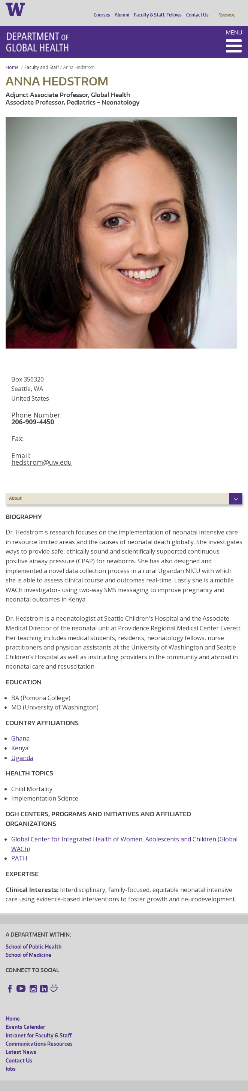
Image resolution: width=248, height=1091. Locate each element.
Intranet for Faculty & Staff (39, 1025)
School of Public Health (33, 936)
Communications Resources (39, 1033)
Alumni (120, 8)
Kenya (19, 737)
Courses (100, 8)
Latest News (21, 1041)
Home (12, 57)
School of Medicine (28, 944)
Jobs (11, 1058)
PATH (19, 848)
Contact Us (195, 8)
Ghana (20, 728)
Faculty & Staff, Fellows (156, 8)
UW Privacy (105, 1084)
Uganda (22, 747)
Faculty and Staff (41, 57)
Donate (226, 8)
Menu (234, 22)
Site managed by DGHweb (180, 1084)
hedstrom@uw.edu (41, 451)
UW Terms (135, 1084)
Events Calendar (25, 1016)
